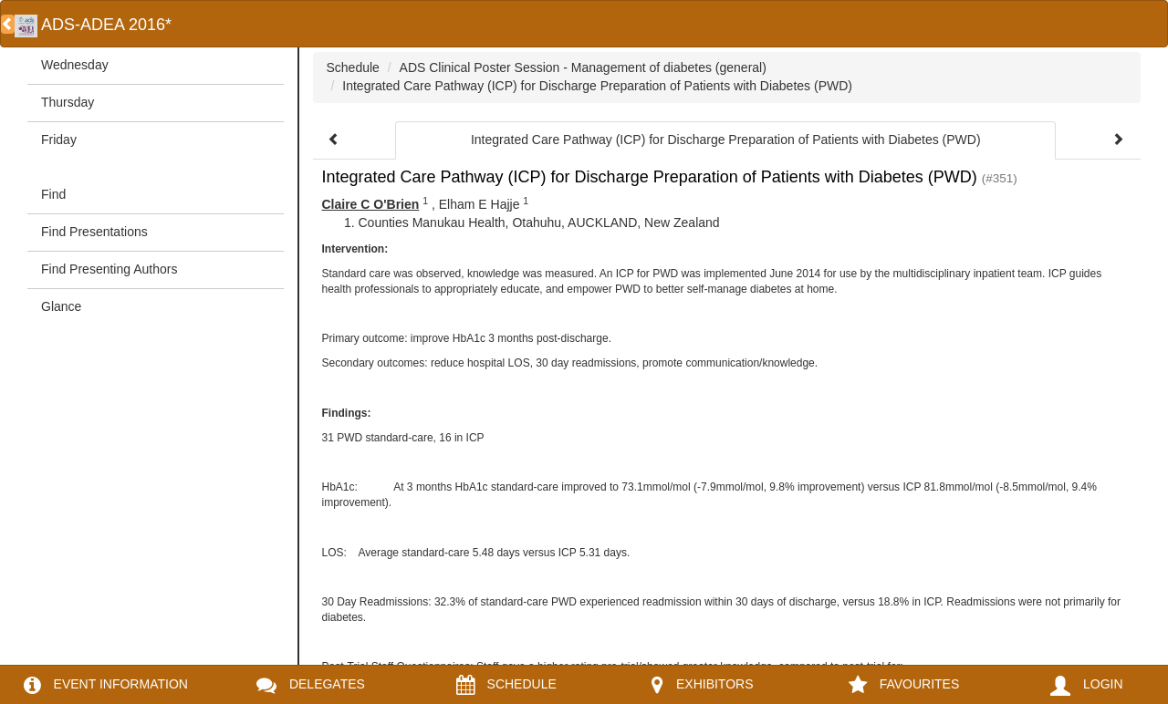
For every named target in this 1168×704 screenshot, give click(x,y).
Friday (59, 139)
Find (53, 194)
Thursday (67, 102)
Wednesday (75, 64)
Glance (61, 306)
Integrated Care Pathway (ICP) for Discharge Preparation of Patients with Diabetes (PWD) (597, 85)
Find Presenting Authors (109, 269)
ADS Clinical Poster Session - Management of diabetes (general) (583, 67)
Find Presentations (94, 231)
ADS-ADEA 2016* (93, 25)
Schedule (353, 67)
